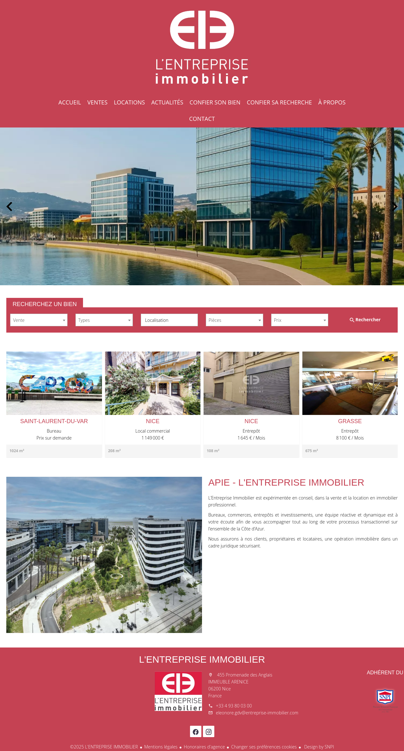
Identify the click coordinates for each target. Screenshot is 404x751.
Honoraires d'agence (204, 747)
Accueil (202, 47)
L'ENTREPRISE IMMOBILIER (202, 659)
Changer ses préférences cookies (264, 747)
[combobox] (39, 320)
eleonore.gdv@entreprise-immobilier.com (257, 713)
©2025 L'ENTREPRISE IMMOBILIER (104, 747)
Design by (318, 747)
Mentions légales (160, 747)
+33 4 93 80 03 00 (234, 706)
